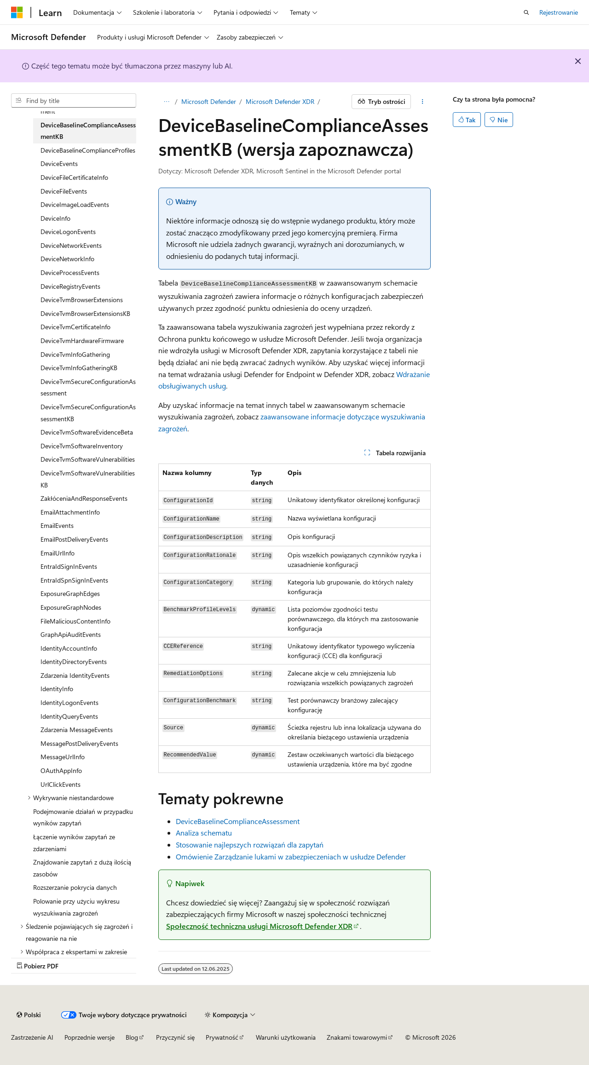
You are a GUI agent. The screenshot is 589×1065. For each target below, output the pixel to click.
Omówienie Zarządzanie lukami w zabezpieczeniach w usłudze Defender (291, 856)
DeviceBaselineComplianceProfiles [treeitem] (87, 150)
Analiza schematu (204, 832)
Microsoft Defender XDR (280, 101)
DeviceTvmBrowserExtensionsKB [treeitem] (85, 313)
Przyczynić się (175, 1037)
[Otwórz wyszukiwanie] (526, 12)
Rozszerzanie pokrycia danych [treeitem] (75, 887)
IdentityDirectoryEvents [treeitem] (73, 661)
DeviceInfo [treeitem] (55, 218)
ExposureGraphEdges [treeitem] (70, 593)
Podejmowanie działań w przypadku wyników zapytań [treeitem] (83, 817)
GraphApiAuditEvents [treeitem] (70, 634)
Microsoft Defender (208, 101)
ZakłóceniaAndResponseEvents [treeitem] (83, 498)
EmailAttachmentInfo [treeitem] (70, 512)
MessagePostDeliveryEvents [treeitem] (79, 743)
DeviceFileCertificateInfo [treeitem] (74, 177)
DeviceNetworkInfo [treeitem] (67, 258)
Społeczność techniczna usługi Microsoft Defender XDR (259, 926)
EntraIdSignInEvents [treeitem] (68, 566)
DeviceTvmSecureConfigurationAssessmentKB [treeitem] (88, 412)
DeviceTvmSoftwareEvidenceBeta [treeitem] (86, 432)
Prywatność (222, 1037)
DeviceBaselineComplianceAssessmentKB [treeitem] (88, 130)
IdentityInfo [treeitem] (56, 688)
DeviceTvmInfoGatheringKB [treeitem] (78, 367)
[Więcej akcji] (423, 101)
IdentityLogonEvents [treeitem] (69, 702)
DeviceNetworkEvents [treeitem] (71, 245)
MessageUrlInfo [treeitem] (62, 756)
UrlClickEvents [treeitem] (60, 784)
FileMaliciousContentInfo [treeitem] (75, 621)
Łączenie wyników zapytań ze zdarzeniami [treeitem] (74, 842)
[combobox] (73, 100)
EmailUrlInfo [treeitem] (57, 553)
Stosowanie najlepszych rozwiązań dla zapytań (249, 844)
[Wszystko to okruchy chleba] (166, 101)
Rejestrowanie (558, 12)
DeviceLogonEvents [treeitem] (68, 231)
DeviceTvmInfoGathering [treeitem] (75, 354)
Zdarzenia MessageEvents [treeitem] (76, 729)
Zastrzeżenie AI (32, 1037)
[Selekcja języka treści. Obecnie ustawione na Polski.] (28, 1015)
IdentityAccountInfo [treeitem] (68, 648)
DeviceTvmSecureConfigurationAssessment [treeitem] (88, 387)
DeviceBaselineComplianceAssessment (238, 821)
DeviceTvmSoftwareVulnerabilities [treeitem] (87, 459)
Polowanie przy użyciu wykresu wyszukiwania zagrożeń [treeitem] (76, 907)
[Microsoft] (17, 12)
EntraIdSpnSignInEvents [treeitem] (74, 580)
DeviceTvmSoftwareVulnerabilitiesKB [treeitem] (87, 479)
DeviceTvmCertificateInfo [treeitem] (75, 326)
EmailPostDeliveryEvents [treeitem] (74, 539)
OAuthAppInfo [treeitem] (61, 770)
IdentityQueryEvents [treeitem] (69, 716)
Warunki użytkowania (286, 1037)
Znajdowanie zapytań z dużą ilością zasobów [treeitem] (82, 868)
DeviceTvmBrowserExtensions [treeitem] (81, 299)
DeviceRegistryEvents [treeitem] (70, 286)
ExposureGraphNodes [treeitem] (70, 607)
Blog (132, 1037)
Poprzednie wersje (89, 1037)
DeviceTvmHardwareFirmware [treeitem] (82, 340)
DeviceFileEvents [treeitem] (63, 191)
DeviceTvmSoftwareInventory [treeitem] (81, 445)
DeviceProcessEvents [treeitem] (69, 272)
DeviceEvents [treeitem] (59, 163)
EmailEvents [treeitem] (57, 525)
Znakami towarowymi (357, 1037)
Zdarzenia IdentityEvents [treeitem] (75, 675)
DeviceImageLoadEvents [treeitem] (74, 204)
